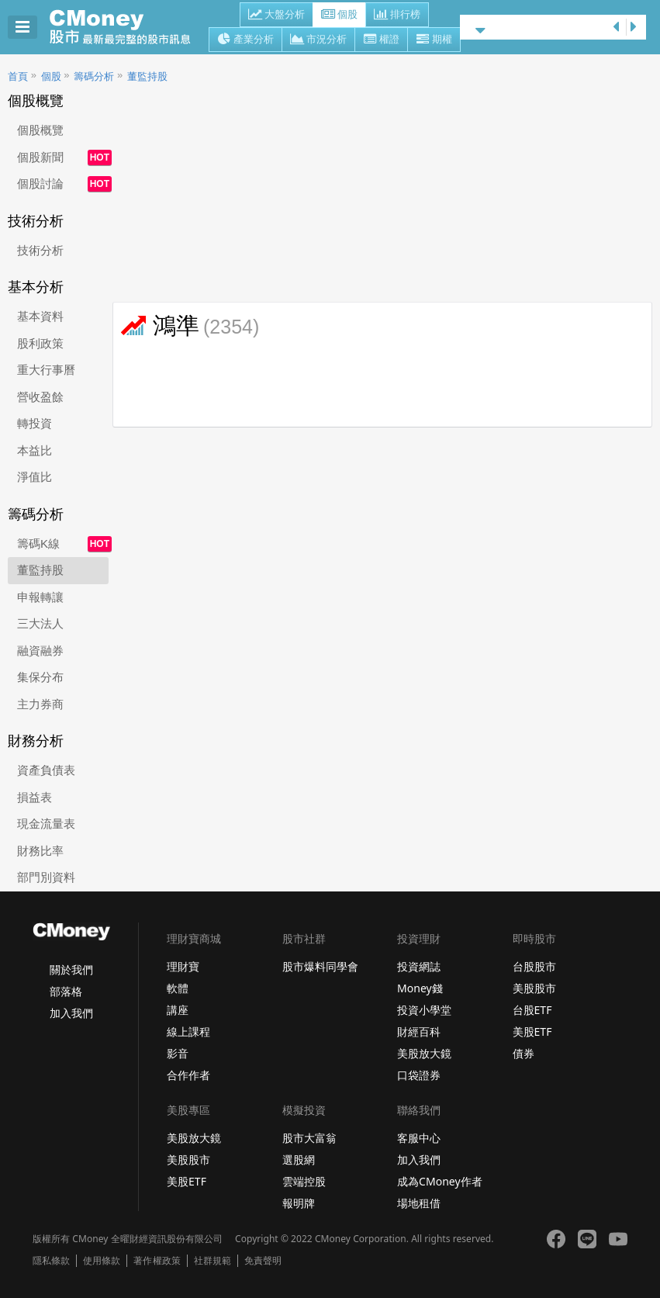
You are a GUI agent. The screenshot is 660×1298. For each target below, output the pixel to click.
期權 (434, 40)
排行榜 (397, 15)
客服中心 (419, 1137)
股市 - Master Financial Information (128, 27)
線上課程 (188, 1031)
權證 (381, 40)
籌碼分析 (94, 76)
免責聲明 (263, 1261)
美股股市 (534, 988)
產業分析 (245, 40)
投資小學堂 (424, 1009)
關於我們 (71, 969)
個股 (339, 15)
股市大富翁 (309, 1137)
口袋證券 (419, 1075)
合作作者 (188, 1075)
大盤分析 (276, 15)
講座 (177, 1009)
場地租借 (419, 1203)
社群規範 (212, 1261)
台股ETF (532, 1009)
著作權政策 (156, 1261)
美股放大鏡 (424, 1053)
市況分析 (318, 40)
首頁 (18, 76)
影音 (177, 1053)
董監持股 (147, 76)
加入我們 (71, 1013)
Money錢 (420, 988)
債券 (523, 1053)
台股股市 (534, 966)
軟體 (177, 988)
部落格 (66, 991)
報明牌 (298, 1203)
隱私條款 (51, 1261)
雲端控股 (304, 1181)
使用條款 (101, 1261)
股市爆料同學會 (320, 966)
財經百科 (419, 1031)
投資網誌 (419, 966)
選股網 (298, 1159)
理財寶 (183, 966)
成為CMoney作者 (439, 1181)
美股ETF (532, 1031)
